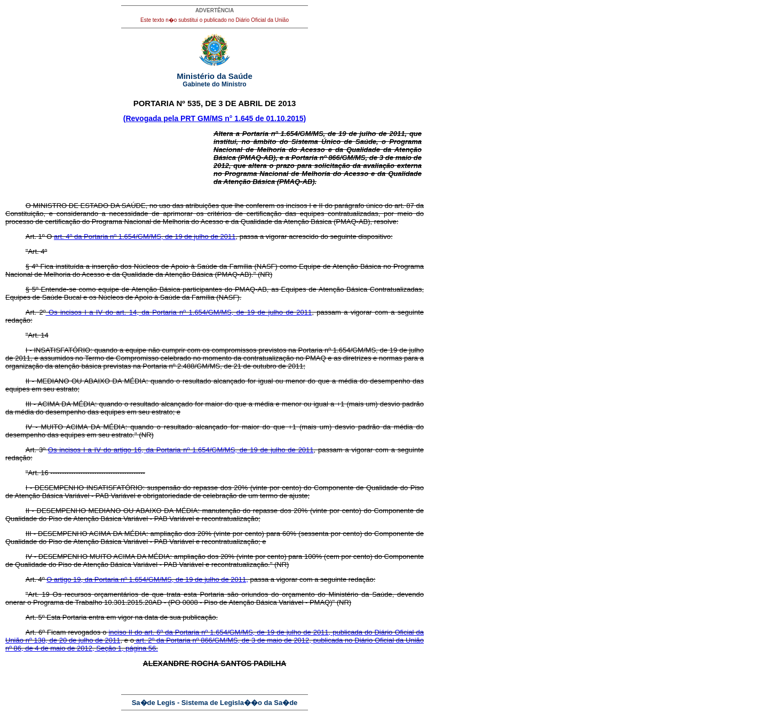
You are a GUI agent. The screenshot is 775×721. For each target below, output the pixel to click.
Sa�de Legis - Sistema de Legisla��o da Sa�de (215, 703)
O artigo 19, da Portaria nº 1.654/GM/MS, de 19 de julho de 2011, (147, 579)
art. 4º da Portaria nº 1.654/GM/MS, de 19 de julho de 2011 (144, 237)
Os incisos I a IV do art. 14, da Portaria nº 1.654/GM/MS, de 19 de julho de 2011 (178, 312)
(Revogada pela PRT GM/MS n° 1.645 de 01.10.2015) (214, 118)
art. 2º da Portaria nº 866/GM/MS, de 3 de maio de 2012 (221, 640)
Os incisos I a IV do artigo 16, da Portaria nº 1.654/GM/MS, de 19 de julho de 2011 (181, 450)
